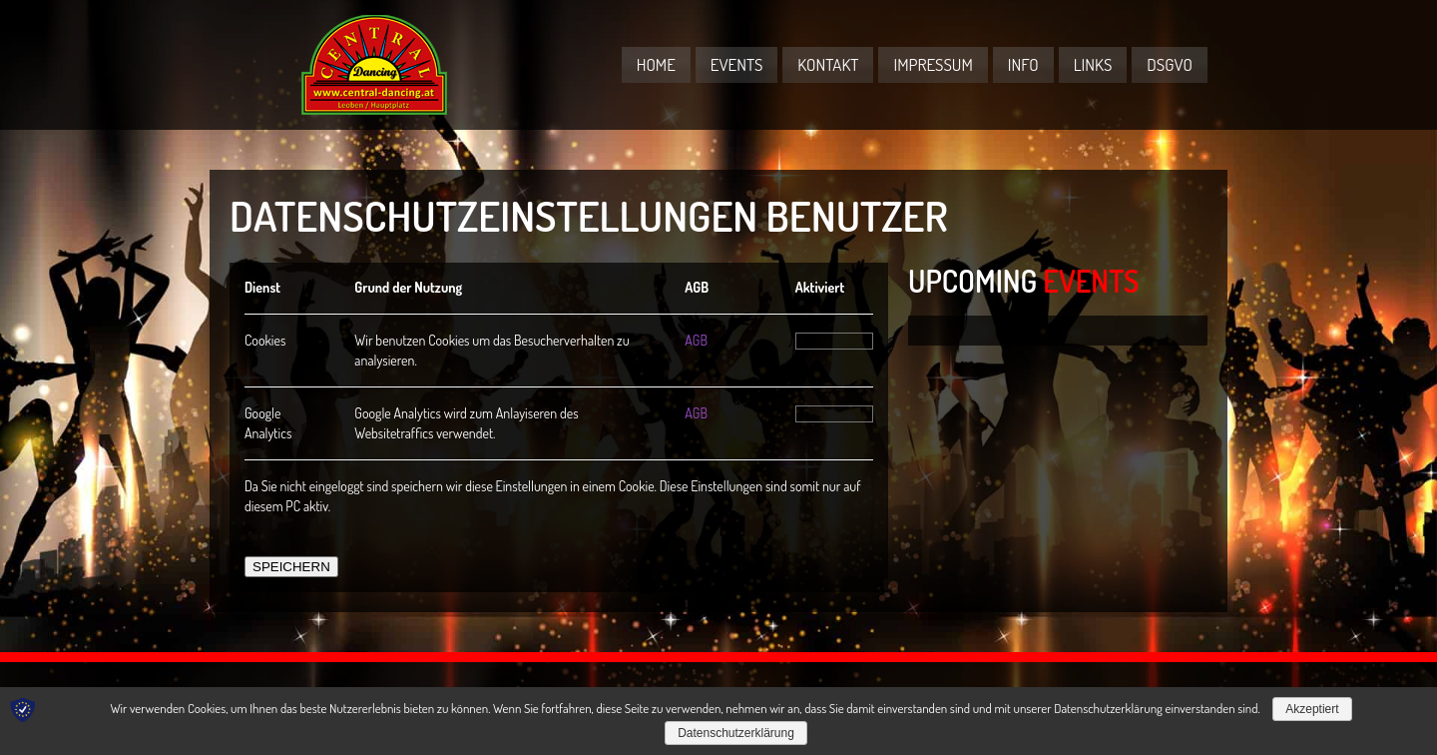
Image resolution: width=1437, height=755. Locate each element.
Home (656, 64)
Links (1093, 64)
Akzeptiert (1311, 709)
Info (1023, 64)
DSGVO (1170, 64)
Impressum (932, 64)
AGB (696, 340)
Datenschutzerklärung (736, 733)
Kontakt (827, 64)
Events (737, 64)
